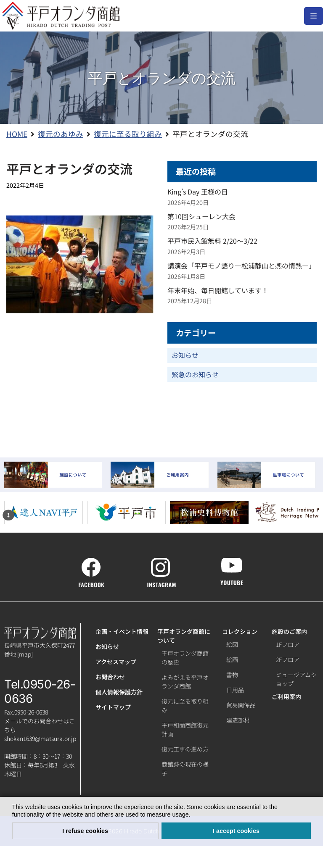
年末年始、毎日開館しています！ (217, 290)
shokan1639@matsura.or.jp (40, 738)
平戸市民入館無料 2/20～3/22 (212, 241)
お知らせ (185, 355)
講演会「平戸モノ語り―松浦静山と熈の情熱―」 (241, 265)
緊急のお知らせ (195, 374)
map (25, 654)
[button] (193, 815)
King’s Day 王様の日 (197, 192)
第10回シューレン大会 (201, 216)
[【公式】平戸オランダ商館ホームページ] (60, 16)
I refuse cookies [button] (85, 831)
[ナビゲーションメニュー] (313, 16)
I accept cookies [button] (236, 831)
